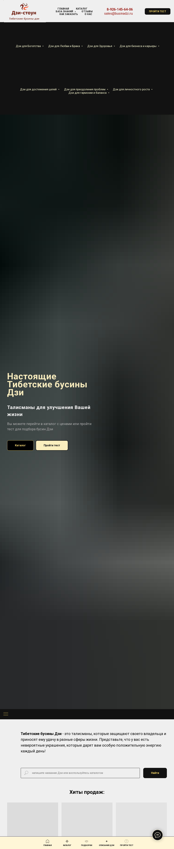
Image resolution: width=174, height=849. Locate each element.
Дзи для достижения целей (38, 89)
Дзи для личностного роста (131, 89)
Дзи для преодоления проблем (85, 89)
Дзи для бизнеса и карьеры (138, 46)
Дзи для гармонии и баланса (87, 92)
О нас (88, 14)
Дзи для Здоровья (100, 46)
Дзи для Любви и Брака (64, 46)
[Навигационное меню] (5, 714)
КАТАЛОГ (82, 8)
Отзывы (87, 11)
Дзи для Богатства (28, 46)
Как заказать (68, 14)
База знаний (65, 11)
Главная (63, 8)
